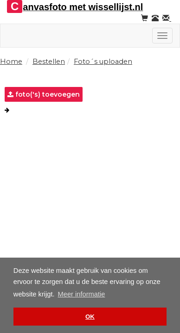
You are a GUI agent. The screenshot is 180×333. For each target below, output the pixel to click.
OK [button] (90, 316)
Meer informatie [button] (81, 294)
